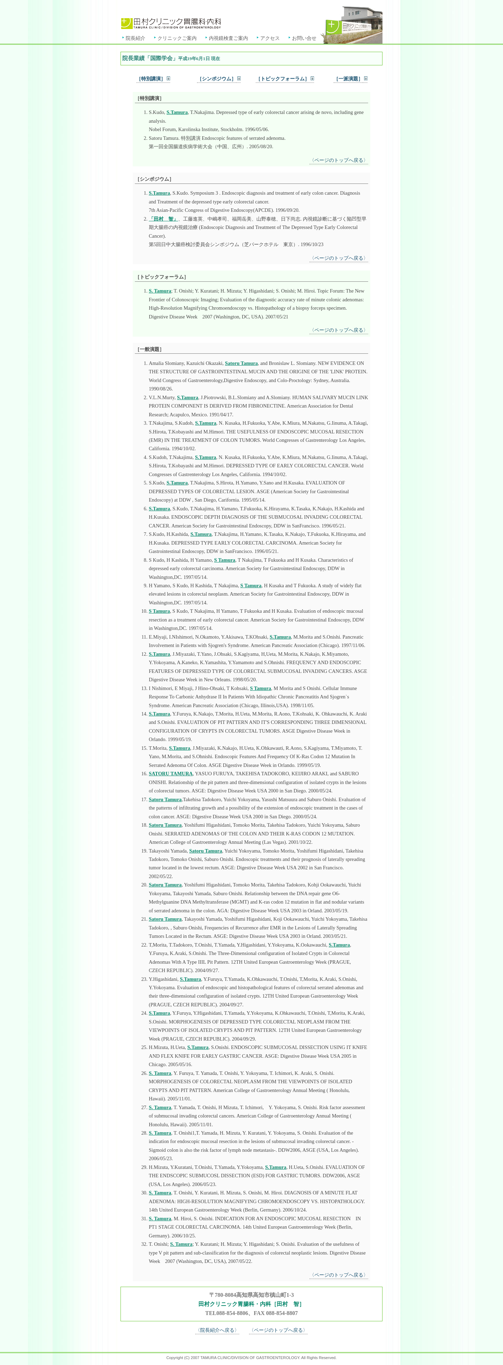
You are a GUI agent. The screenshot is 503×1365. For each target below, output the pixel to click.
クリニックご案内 (177, 38)
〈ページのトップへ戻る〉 (338, 160)
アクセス (270, 38)
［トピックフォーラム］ (285, 78)
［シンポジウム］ (216, 78)
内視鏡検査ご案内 (228, 38)
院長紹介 (135, 38)
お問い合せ (304, 38)
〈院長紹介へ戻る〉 (217, 1330)
